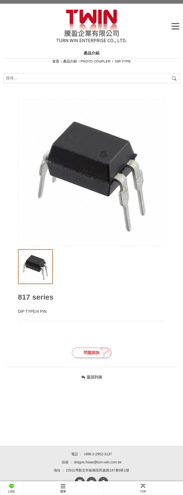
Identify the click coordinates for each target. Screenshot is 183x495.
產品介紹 (70, 61)
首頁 (56, 61)
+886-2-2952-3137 (97, 454)
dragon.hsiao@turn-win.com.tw (97, 462)
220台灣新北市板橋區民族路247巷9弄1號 (97, 470)
